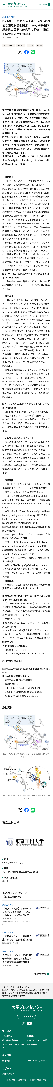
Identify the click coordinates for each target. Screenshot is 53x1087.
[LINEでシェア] (33, 52)
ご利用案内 (7, 1036)
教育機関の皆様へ (10, 1040)
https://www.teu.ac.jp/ (12, 862)
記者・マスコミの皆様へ (38, 1040)
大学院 (30, 45)
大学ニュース (8, 45)
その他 (39, 45)
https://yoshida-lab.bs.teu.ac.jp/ (27, 653)
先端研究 (20, 45)
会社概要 (6, 1060)
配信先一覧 (32, 1044)
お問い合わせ (8, 1073)
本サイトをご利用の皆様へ (13, 1046)
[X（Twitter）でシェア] (20, 52)
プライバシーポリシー (37, 1060)
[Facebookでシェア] (26, 52)
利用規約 (31, 1036)
